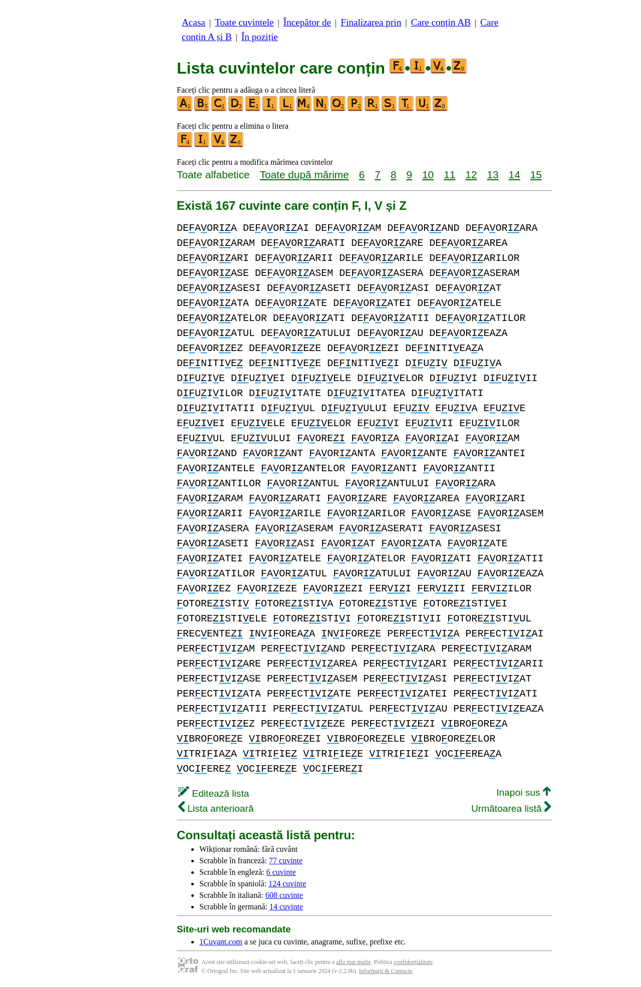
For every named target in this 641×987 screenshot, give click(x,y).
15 (536, 174)
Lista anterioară (216, 808)
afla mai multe (353, 961)
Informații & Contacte (386, 970)
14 (514, 174)
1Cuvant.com (220, 941)
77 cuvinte (285, 860)
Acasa (193, 22)
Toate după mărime (304, 174)
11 (449, 174)
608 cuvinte (284, 895)
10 (428, 174)
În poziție (259, 37)
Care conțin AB (440, 22)
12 (471, 174)
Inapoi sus (523, 792)
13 (492, 174)
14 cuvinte (286, 906)
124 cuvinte (287, 883)
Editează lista (213, 793)
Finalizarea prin (371, 22)
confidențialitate (413, 961)
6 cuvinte (281, 872)
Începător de (307, 22)
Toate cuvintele (244, 22)
